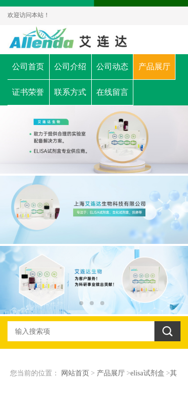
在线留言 (112, 92)
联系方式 (70, 92)
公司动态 (112, 66)
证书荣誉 (28, 92)
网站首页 (75, 373)
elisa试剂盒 (147, 373)
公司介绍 (70, 66)
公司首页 (28, 66)
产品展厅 (154, 66)
